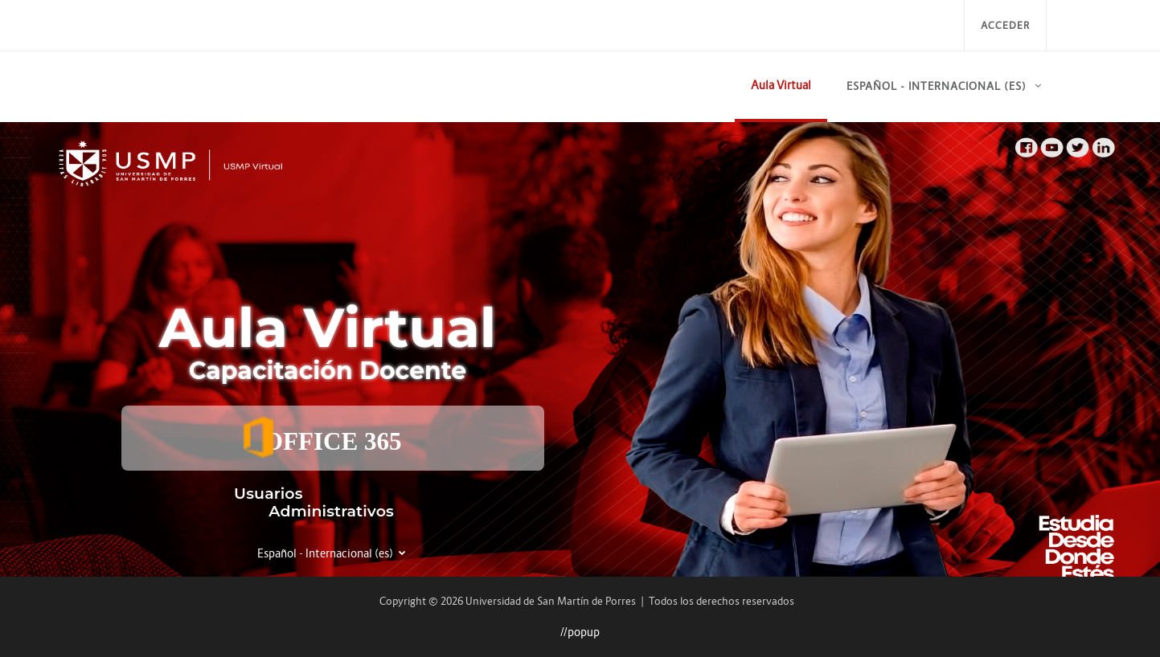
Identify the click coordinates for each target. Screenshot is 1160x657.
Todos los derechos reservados (721, 601)
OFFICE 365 (321, 437)
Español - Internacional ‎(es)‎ (936, 86)
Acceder (1005, 25)
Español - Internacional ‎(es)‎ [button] (326, 553)
